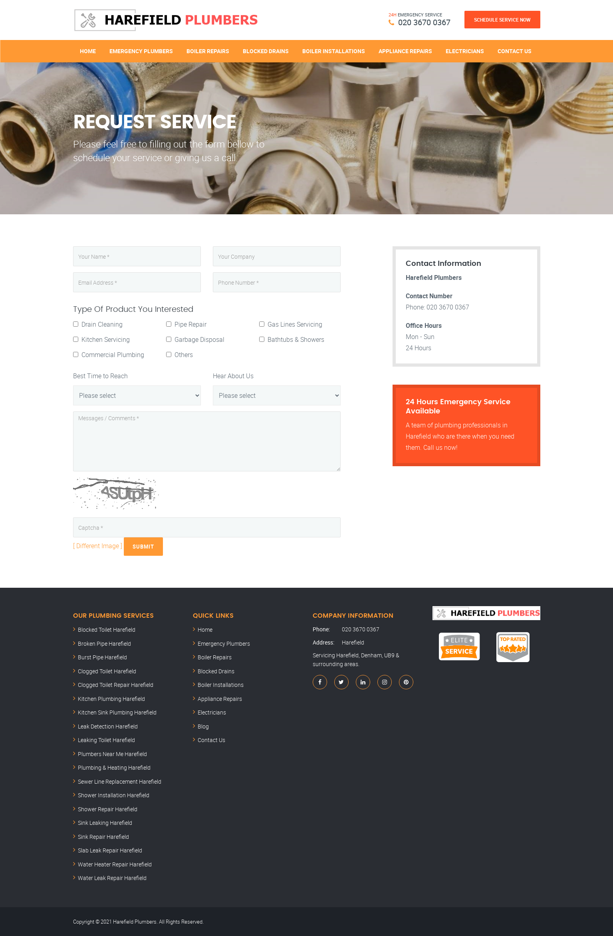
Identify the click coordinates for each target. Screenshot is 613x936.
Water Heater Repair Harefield (115, 864)
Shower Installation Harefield (113, 795)
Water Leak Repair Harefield (112, 878)
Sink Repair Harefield (103, 836)
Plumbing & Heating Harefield (114, 767)
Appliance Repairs (405, 51)
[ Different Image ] (97, 545)
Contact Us (515, 51)
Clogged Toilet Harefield (107, 671)
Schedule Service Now (502, 19)
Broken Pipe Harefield (104, 643)
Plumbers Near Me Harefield (112, 753)
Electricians (465, 51)
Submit (143, 546)
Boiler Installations (333, 51)
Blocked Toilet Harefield (106, 629)
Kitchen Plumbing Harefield (111, 698)
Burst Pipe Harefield (102, 657)
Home (88, 51)
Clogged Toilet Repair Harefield (115, 685)
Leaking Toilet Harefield (106, 740)
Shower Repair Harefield (107, 808)
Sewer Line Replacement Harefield (119, 781)
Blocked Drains (266, 51)
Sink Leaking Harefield (105, 822)
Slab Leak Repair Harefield (110, 850)
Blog (203, 726)
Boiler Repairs (207, 51)
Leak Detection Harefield (108, 726)
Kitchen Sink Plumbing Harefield (117, 712)
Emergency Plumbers (141, 51)
